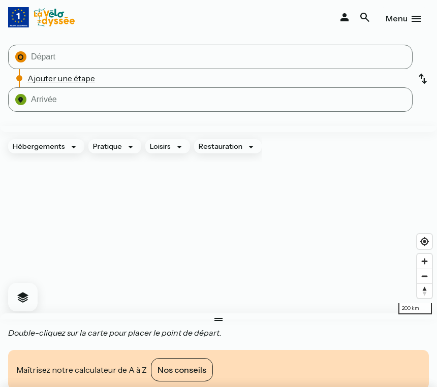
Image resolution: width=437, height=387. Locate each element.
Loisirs (160, 146)
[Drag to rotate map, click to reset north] (424, 290)
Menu (397, 18)
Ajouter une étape (61, 78)
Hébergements (39, 146)
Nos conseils (182, 370)
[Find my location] (424, 241)
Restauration (220, 146)
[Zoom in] (424, 261)
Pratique (107, 146)
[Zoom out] (424, 276)
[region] (218, 222)
